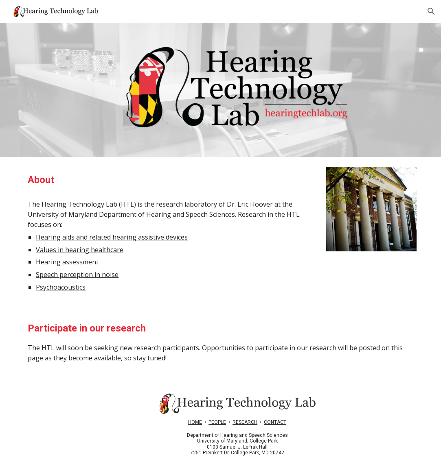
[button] (431, 11)
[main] (170, 180)
